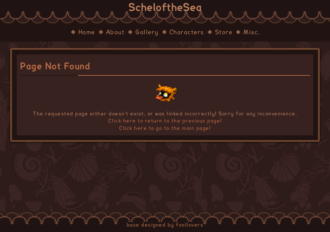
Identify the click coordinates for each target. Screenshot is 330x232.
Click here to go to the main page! (165, 128)
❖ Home (83, 32)
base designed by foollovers (165, 225)
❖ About (111, 32)
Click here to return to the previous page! (165, 121)
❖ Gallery (143, 32)
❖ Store (220, 32)
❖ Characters (183, 32)
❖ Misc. (248, 32)
